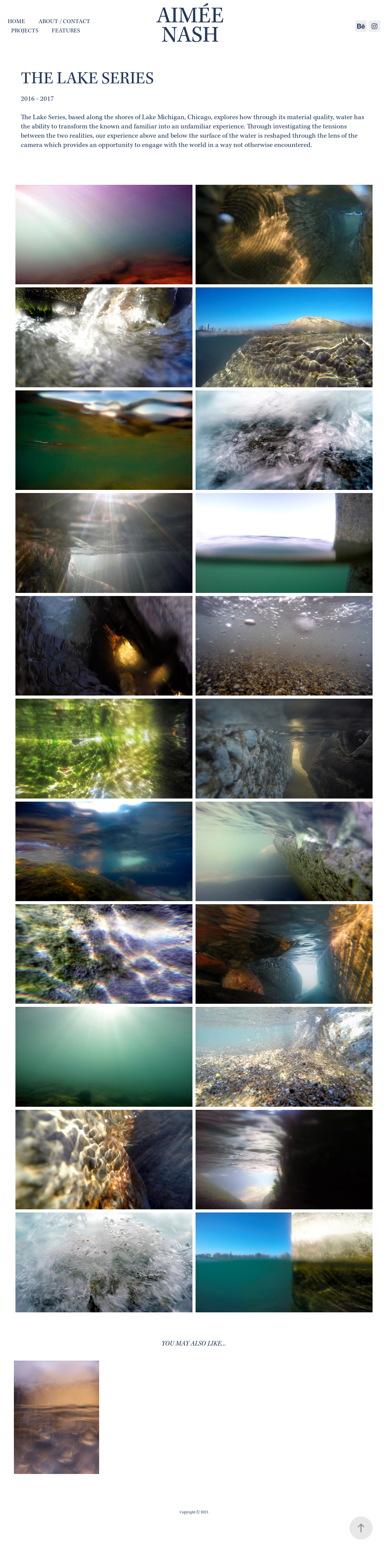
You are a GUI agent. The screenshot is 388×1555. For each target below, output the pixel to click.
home (16, 21)
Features (66, 31)
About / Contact (64, 21)
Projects (25, 31)
